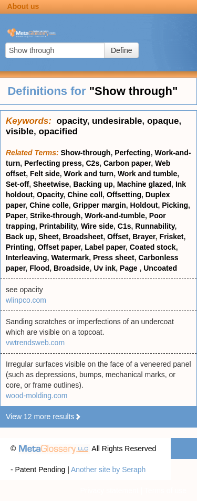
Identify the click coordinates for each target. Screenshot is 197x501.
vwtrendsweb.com (35, 342)
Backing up (92, 184)
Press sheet (113, 257)
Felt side (45, 173)
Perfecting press (53, 163)
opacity (71, 121)
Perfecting (132, 152)
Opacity (50, 194)
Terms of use (165, 490)
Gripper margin (99, 205)
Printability (58, 226)
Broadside (71, 268)
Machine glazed (144, 184)
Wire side (97, 226)
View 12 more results (43, 416)
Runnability (154, 226)
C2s (93, 163)
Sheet (48, 236)
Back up (20, 236)
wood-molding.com (37, 395)
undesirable (117, 121)
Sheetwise (51, 184)
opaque (163, 121)
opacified (58, 131)
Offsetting (124, 194)
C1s (124, 226)
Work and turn (88, 173)
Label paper (105, 247)
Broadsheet (83, 236)
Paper (16, 215)
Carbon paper (127, 163)
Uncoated (160, 268)
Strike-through (55, 215)
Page (129, 268)
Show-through (86, 152)
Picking (175, 205)
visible (20, 131)
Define (121, 50)
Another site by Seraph (108, 469)
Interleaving (26, 257)
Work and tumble (147, 173)
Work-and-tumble (115, 215)
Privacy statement (109, 490)
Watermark (70, 257)
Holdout (144, 205)
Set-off (17, 184)
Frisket (172, 236)
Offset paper (59, 247)
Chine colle (49, 205)
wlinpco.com (26, 300)
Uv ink (105, 268)
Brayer (143, 236)
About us (23, 6)
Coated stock (153, 247)
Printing (20, 247)
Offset (117, 236)
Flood (39, 268)
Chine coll (84, 194)
